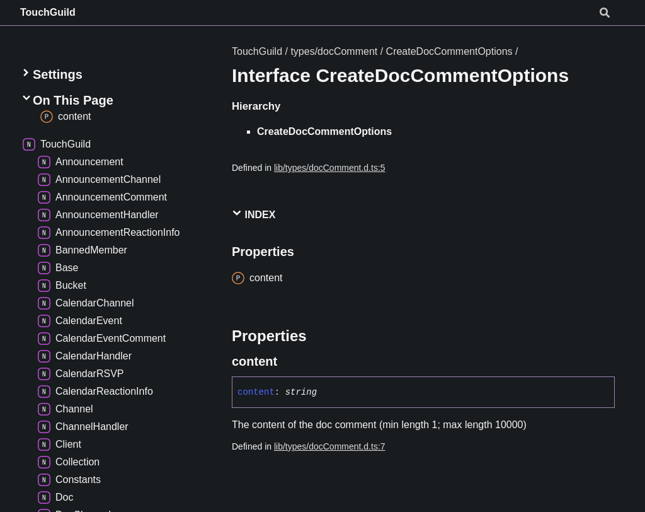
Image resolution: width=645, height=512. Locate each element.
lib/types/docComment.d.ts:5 (329, 168)
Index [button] (253, 214)
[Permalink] (288, 361)
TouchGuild (48, 12)
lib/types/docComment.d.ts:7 (329, 446)
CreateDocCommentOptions (449, 51)
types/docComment (333, 51)
